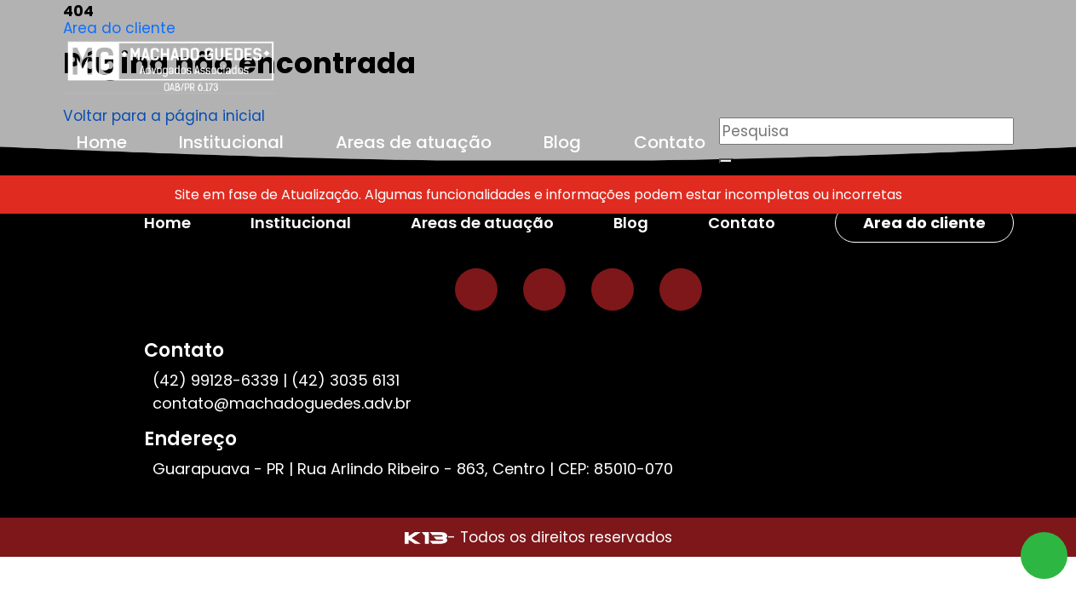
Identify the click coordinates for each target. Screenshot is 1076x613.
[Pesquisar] (866, 131)
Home (102, 142)
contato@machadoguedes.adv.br (281, 403)
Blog (562, 142)
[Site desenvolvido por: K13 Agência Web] (426, 537)
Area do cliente (119, 28)
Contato (669, 142)
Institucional (231, 142)
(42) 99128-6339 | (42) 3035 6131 (276, 380)
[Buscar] (726, 160)
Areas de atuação (413, 142)
